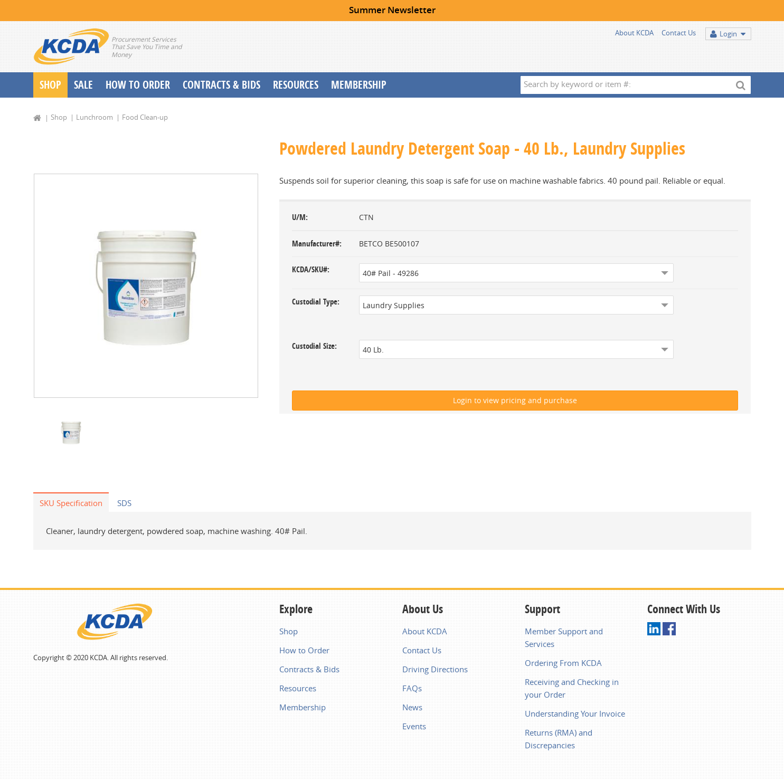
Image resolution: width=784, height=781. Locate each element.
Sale (83, 85)
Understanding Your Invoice (575, 714)
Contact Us (679, 32)
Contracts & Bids (221, 85)
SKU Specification (71, 504)
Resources (295, 85)
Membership (358, 85)
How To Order (138, 85)
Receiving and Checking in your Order (572, 689)
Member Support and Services (564, 638)
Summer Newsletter (392, 10)
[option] (146, 286)
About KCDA (634, 32)
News (412, 708)
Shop (50, 85)
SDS (124, 504)
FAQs (412, 689)
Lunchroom (94, 117)
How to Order (304, 651)
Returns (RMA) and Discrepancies (558, 739)
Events (414, 727)
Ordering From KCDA (563, 664)
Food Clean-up (145, 117)
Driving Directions (435, 670)
